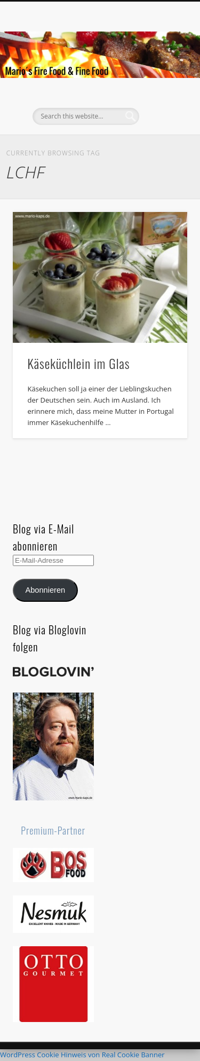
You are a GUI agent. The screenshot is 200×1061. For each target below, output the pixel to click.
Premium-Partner (53, 830)
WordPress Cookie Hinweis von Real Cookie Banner (82, 1054)
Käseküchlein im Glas (79, 363)
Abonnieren (45, 590)
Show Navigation (161, 95)
